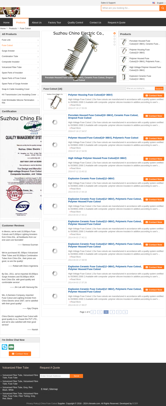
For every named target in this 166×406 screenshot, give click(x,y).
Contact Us (95, 22)
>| (125, 312)
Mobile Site (46, 393)
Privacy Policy (33, 403)
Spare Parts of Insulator (12, 73)
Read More (76, 105)
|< (93, 312)
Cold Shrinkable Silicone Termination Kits (18, 101)
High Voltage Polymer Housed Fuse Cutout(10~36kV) (145, 68)
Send (76, 376)
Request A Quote (116, 22)
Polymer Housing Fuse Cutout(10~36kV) (139, 51)
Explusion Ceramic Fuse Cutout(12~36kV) (140, 77)
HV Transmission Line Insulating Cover (19, 94)
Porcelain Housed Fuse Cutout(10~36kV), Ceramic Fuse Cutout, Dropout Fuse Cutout (143, 42)
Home (6, 22)
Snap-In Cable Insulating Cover (16, 89)
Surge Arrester (8, 51)
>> (119, 312)
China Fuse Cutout (49, 403)
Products (20, 22)
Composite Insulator (11, 62)
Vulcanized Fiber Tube (12, 67)
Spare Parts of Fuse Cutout (14, 78)
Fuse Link (6, 40)
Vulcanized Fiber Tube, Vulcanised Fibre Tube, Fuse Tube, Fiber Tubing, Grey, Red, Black (20, 396)
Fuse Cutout (7, 45)
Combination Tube (10, 56)
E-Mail (44, 389)
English (161, 3)
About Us (37, 22)
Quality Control (75, 22)
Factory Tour (54, 22)
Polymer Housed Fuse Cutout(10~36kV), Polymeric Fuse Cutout (144, 60)
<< (100, 312)
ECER (135, 403)
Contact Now (155, 95)
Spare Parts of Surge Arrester (15, 84)
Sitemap (53, 389)
